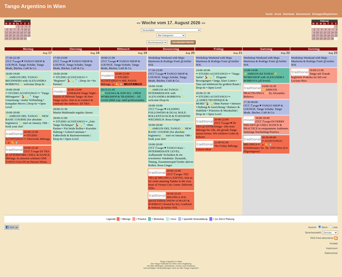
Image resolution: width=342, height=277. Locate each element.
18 (29, 32)
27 (10, 38)
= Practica (139, 219)
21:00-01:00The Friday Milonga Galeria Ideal (217, 146)
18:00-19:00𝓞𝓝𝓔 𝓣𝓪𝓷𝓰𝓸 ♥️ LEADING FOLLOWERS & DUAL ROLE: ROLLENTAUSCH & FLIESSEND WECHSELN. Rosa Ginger (169, 112)
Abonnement (303, 14)
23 (21, 35)
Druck (278, 14)
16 (21, 32)
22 (18, 35)
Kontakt (334, 243)
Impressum (332, 248)
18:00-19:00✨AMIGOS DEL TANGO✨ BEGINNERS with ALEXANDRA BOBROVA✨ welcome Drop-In (25, 79)
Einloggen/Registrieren (325, 14)
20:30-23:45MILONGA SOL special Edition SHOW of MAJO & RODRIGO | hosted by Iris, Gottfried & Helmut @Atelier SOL (170, 200)
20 (10, 35)
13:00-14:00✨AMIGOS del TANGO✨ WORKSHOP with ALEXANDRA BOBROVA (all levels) (263, 75)
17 (25, 32)
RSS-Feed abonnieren (324, 238)
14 (14, 32)
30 (21, 38)
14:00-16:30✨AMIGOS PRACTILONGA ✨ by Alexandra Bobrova (263, 91)
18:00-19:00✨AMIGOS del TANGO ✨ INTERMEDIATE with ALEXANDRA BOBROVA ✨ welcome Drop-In (166, 93)
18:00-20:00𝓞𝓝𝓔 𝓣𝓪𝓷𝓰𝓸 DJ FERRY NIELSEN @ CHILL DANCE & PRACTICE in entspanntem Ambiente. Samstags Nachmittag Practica (266, 124)
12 (6, 32)
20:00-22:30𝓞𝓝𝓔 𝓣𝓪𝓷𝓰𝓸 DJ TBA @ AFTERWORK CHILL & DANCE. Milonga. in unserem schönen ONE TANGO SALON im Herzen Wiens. (27, 154)
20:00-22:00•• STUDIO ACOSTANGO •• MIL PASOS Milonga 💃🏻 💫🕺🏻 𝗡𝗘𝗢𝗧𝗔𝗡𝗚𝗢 (121, 79)
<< (138, 23)
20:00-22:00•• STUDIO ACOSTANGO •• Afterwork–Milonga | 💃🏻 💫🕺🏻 (27, 137)
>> (203, 23)
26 (6, 38)
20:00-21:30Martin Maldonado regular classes (73, 110)
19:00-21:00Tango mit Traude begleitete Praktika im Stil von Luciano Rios (310, 75)
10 (25, 29)
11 (29, 29)
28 (14, 38)
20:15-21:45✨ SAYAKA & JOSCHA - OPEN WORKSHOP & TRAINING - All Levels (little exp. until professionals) (122, 95)
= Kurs (172, 219)
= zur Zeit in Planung (222, 219)
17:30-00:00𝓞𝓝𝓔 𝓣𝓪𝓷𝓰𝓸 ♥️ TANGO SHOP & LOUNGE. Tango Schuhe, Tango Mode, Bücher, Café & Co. (263, 107)
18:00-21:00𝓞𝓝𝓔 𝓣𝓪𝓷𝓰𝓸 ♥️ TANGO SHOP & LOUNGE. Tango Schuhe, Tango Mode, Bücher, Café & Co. (120, 63)
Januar (17, 21)
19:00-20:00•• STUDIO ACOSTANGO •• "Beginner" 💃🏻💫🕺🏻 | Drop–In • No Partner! (74, 79)
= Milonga (124, 219)
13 (10, 32)
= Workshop (156, 219)
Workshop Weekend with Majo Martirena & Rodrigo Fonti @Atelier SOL (169, 61)
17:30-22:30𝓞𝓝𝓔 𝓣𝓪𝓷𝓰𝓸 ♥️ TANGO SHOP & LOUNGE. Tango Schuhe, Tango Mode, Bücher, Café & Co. (25, 63)
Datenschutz (331, 253)
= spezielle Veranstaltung (193, 219)
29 (18, 38)
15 (18, 32)
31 (25, 38)
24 (25, 35)
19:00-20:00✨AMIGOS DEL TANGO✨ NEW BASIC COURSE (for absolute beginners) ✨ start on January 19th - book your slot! (27, 119)
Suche (269, 14)
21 (14, 35)
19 (6, 35)
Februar (324, 21)
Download (288, 14)
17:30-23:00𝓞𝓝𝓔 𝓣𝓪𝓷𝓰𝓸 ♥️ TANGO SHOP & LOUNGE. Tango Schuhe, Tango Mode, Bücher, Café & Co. (72, 63)
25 (29, 35)
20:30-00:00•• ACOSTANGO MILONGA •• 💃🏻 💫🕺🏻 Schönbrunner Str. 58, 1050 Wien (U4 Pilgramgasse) (265, 144)
